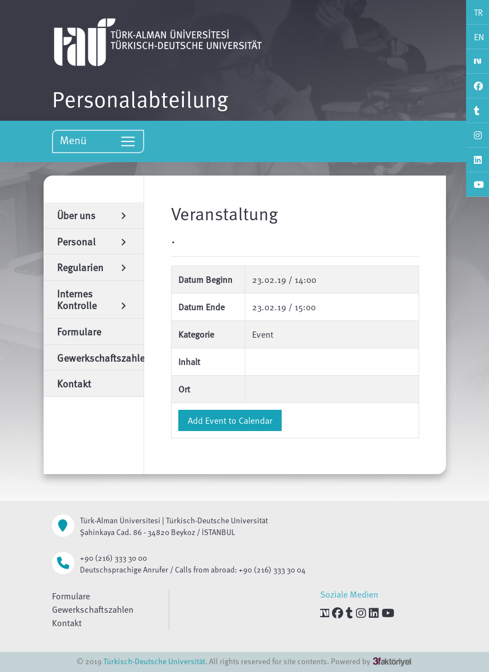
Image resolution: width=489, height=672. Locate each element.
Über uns (93, 215)
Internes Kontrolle (93, 299)
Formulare (71, 596)
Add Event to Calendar (230, 420)
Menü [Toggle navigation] (98, 140)
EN (479, 37)
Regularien (93, 267)
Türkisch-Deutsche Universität (154, 661)
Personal (93, 241)
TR (478, 12)
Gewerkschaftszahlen (93, 609)
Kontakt (67, 623)
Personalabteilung (140, 98)
